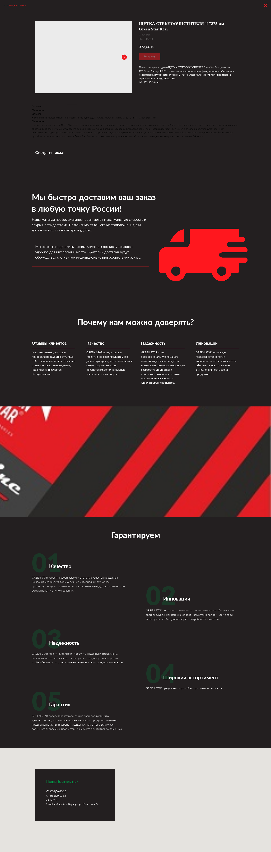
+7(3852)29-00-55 (56, 795)
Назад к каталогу (16, 5)
